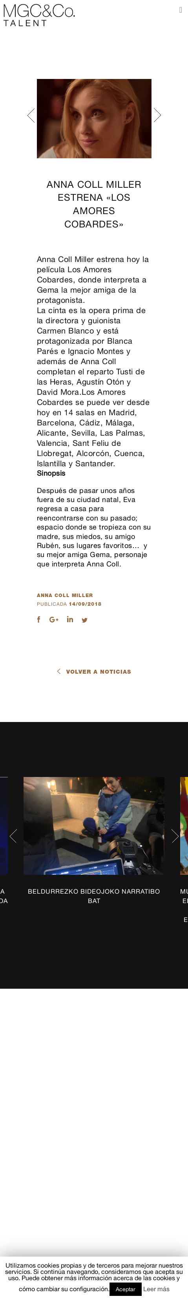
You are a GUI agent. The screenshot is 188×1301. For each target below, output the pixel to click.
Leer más (156, 1289)
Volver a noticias (98, 672)
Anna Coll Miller (65, 595)
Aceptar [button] (125, 1289)
